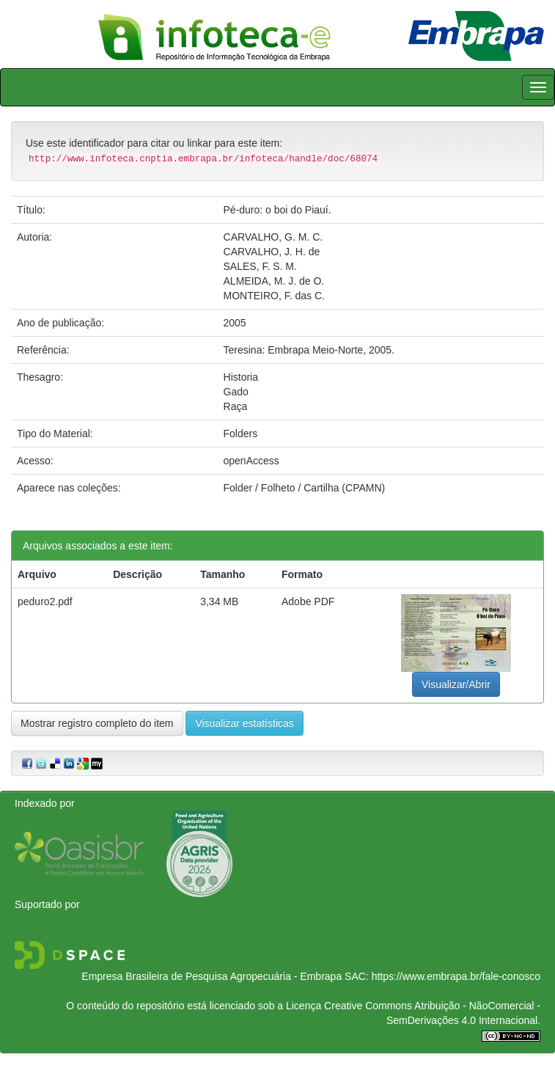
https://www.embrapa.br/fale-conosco (456, 976)
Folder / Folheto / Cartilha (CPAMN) (305, 488)
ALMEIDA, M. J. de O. (274, 281)
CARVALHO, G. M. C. (273, 237)
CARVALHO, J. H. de (272, 251)
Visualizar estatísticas (244, 723)
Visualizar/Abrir (456, 684)
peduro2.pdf (45, 601)
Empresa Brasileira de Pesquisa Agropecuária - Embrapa (211, 976)
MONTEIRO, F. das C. (274, 295)
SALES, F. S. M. (260, 266)
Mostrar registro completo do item (97, 723)
